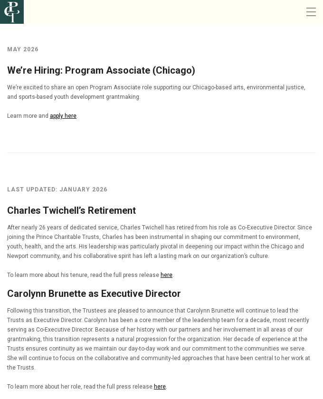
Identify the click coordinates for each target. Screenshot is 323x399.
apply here (63, 116)
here (166, 275)
